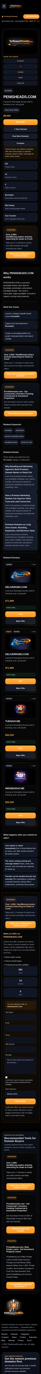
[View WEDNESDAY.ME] (20, 777)
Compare (20, 143)
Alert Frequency (10, 1089)
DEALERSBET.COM (24, 21)
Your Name (9, 1012)
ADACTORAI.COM (10, 21)
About (14, 1337)
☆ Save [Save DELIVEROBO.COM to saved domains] (33, 564)
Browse (4, 1334)
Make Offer (20, 122)
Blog (3, 1340)
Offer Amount (9, 1044)
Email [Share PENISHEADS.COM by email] (20, 77)
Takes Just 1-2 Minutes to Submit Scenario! (20, 255)
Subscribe (33, 1337)
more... (16, 487)
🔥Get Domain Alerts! (31, 16)
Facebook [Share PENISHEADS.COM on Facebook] (20, 61)
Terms (29, 1340)
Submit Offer (20, 1101)
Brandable (8, 90)
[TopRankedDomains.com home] (23, 6)
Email (7, 1023)
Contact (23, 1337)
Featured (14, 1334)
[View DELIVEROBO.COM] (20, 576)
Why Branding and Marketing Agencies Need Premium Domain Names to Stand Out (18, 469)
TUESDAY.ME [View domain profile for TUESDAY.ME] (12, 721)
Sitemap (11, 1340)
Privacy (21, 1340)
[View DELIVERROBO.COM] (20, 643)
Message (8, 1055)
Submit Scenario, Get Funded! (20, 413)
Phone (7, 1035)
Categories (25, 1334)
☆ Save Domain (20, 129)
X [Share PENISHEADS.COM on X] (20, 66)
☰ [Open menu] (4, 6)
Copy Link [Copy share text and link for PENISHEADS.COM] (20, 83)
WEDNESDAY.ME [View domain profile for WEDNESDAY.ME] (14, 788)
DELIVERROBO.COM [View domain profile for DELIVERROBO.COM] (17, 654)
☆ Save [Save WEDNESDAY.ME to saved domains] (33, 766)
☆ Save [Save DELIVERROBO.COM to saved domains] (33, 631)
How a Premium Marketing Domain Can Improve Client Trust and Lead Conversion (18, 498)
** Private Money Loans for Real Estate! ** (20, 1285)
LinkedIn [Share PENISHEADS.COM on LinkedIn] (20, 72)
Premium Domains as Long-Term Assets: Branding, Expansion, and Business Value (20, 527)
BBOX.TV (35, 21)
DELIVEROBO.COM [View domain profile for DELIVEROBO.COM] (16, 587)
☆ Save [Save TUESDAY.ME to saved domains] (33, 698)
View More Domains (20, 136)
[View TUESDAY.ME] (20, 710)
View (20, 614)
